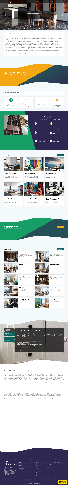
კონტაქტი (61, 1)
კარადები (37, 475)
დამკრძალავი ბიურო (54, 463)
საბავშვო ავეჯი (38, 463)
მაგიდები (37, 474)
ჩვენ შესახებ (56, 1)
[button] (5, 15)
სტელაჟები (37, 469)
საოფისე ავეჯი (38, 466)
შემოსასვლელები (38, 471)
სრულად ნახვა (60, 154)
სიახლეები (51, 1)
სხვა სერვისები (37, 1)
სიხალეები (22, 465)
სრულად (9, 474)
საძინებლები (38, 468)
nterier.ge (8, 2)
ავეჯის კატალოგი (45, 1)
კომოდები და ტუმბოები (39, 462)
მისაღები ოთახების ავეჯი (40, 472)
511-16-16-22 (60, 227)
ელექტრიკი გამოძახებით (55, 462)
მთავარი (21, 462)
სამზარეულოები (38, 465)
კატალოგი (22, 463)
